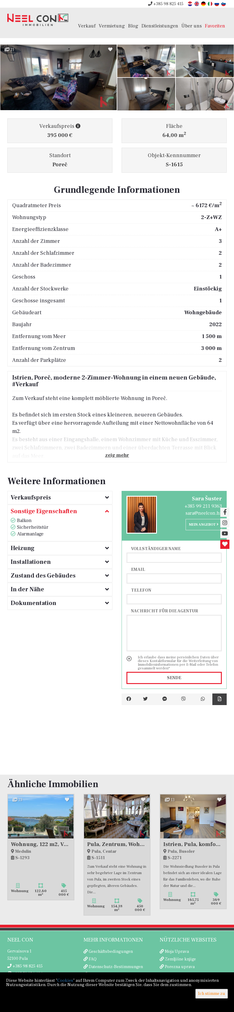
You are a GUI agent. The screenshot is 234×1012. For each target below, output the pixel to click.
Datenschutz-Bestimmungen (116, 967)
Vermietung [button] (112, 26)
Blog (133, 26)
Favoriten (215, 26)
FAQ (93, 959)
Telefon (141, 590)
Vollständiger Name (156, 548)
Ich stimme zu (211, 993)
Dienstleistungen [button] (159, 26)
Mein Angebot (203, 524)
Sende (174, 678)
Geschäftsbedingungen (111, 951)
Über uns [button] (191, 26)
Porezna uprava (180, 967)
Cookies (65, 980)
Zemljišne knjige (180, 959)
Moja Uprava (177, 951)
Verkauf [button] (87, 26)
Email (138, 569)
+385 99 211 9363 (203, 506)
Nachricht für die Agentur (164, 610)
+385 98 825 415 (165, 4)
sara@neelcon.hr (204, 513)
